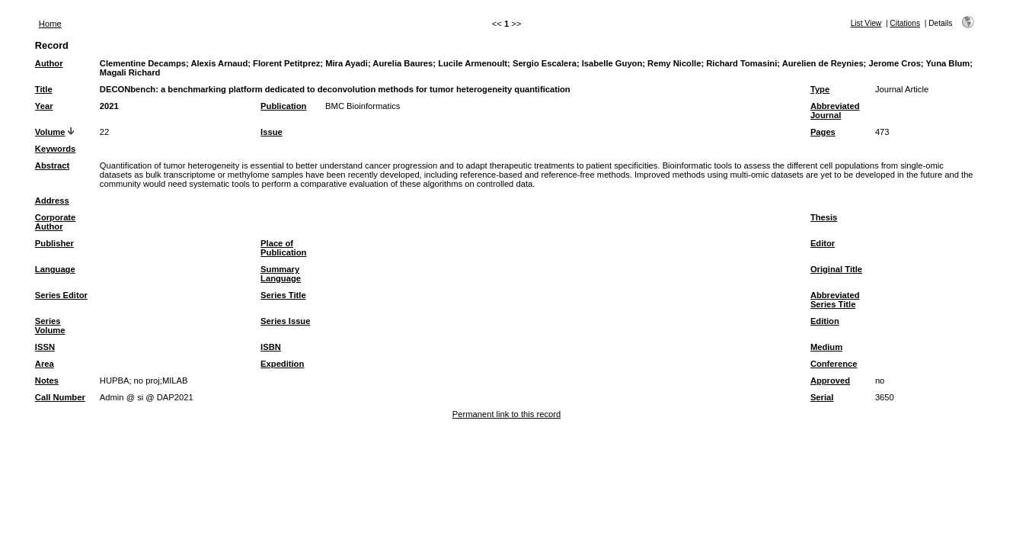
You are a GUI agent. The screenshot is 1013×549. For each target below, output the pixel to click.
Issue (271, 131)
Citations (905, 23)
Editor (822, 243)
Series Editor (61, 295)
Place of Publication (283, 248)
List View (866, 23)
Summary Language (280, 274)
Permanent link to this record (506, 414)
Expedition (282, 363)
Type (819, 89)
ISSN (45, 347)
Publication (283, 106)
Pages (823, 131)
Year (44, 106)
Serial (821, 397)
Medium (826, 347)
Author (49, 63)
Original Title (836, 269)
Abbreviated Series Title (835, 300)
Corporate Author (55, 222)
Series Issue (285, 321)
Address (52, 200)
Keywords (55, 148)
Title (44, 89)
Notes (47, 380)
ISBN (270, 347)
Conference (834, 363)
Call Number (60, 397)
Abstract (52, 165)
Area (44, 363)
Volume (50, 131)
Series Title (283, 295)
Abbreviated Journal (835, 110)
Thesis (823, 217)
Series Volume (50, 325)
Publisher (54, 243)
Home (50, 23)
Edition (824, 321)
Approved (830, 380)
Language (55, 269)
